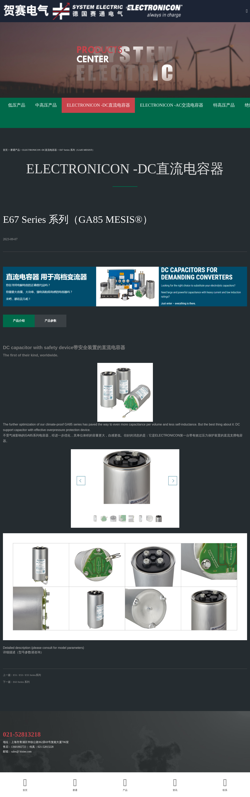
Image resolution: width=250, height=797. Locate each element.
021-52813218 (23, 753)
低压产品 (30, 113)
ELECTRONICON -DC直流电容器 (40, 150)
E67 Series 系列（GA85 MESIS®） (77, 150)
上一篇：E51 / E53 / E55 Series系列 (23, 687)
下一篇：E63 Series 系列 (17, 697)
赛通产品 (15, 150)
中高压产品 (88, 113)
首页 (5, 150)
